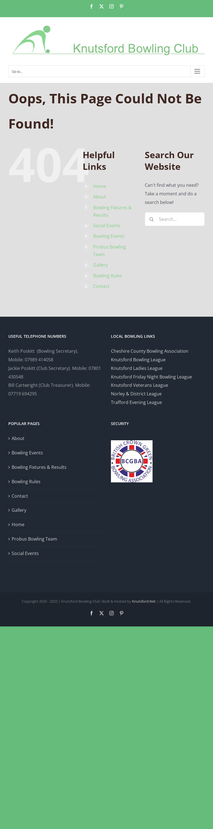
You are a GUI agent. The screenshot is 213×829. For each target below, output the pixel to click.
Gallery (100, 265)
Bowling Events (109, 236)
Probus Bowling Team (34, 539)
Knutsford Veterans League (139, 385)
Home (99, 186)
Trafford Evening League (136, 402)
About (99, 197)
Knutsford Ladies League (137, 368)
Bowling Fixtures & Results (39, 467)
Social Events (106, 225)
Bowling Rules (107, 276)
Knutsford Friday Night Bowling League (151, 377)
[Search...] (175, 219)
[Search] (152, 219)
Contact (101, 286)
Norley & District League (136, 394)
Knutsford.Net (144, 601)
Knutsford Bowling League (138, 360)
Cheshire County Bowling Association (149, 351)
